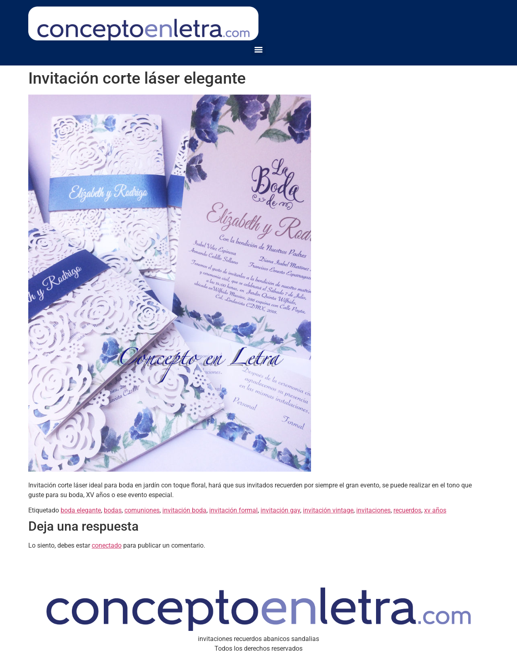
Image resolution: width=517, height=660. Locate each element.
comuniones (142, 510)
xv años (435, 510)
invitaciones (373, 510)
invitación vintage (328, 510)
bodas (113, 510)
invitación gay (280, 510)
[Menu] (258, 50)
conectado (107, 545)
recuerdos (407, 510)
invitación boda (184, 510)
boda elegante (81, 510)
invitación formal (233, 510)
